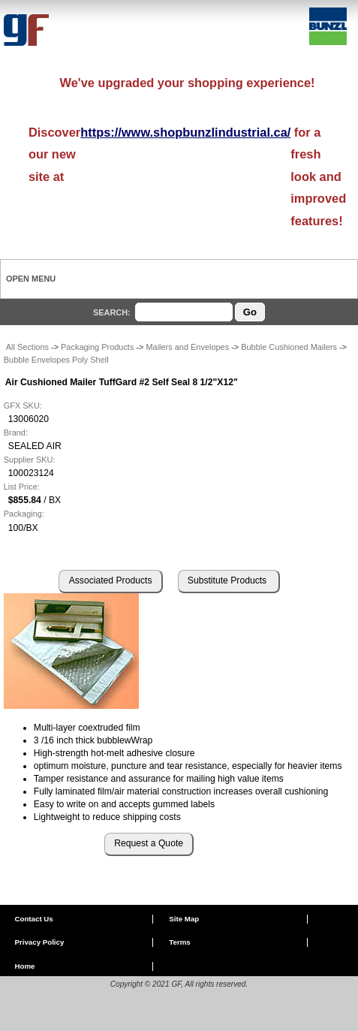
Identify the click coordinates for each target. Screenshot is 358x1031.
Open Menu (31, 278)
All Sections (27, 346)
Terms (179, 942)
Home (24, 966)
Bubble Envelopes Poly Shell (56, 359)
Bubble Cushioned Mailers (289, 346)
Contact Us (33, 919)
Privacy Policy (39, 942)
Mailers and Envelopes (187, 346)
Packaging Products (97, 346)
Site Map (184, 919)
